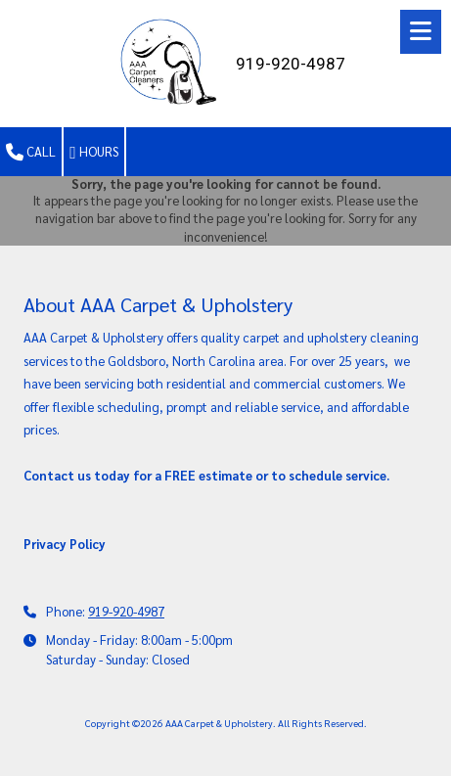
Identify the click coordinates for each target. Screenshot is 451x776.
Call (31, 152)
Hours (93, 152)
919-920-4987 (126, 611)
